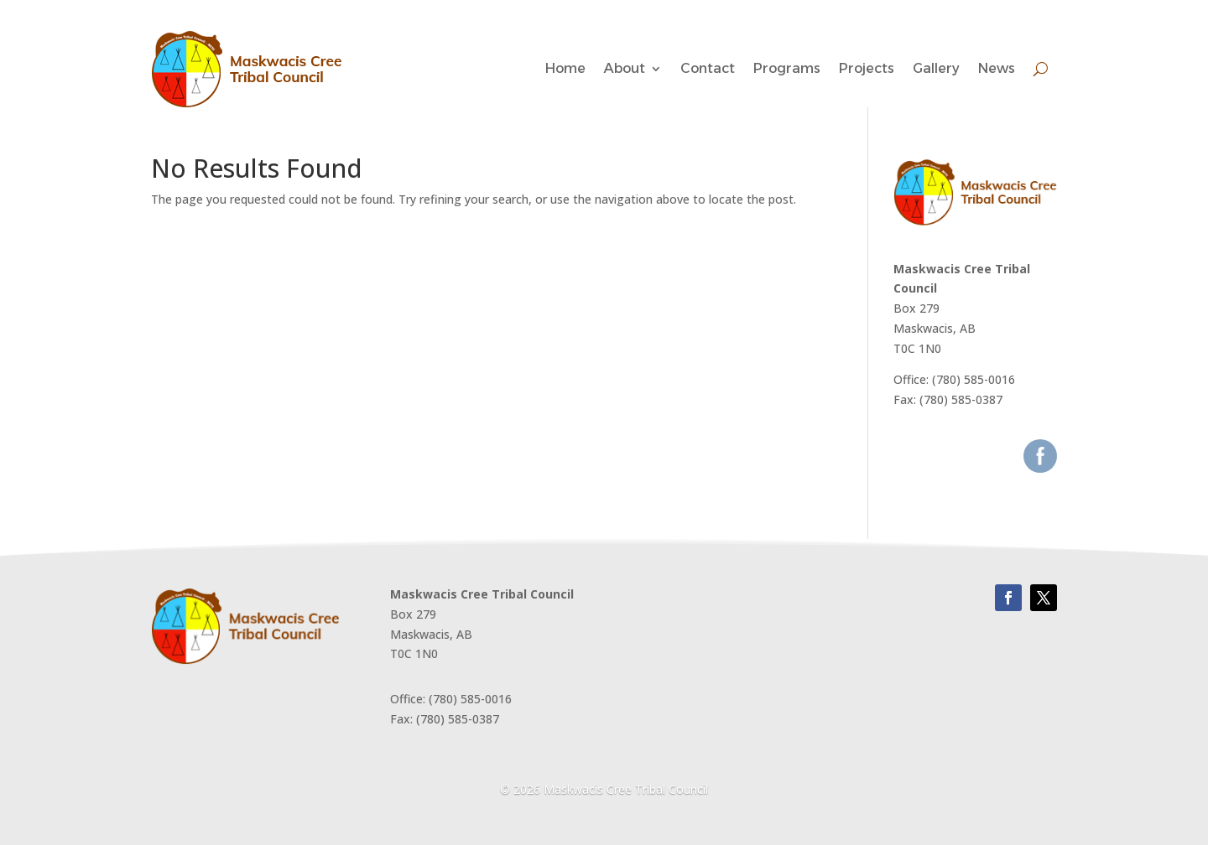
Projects (866, 68)
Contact (707, 68)
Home (565, 68)
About (624, 68)
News (996, 68)
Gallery (936, 68)
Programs (786, 68)
